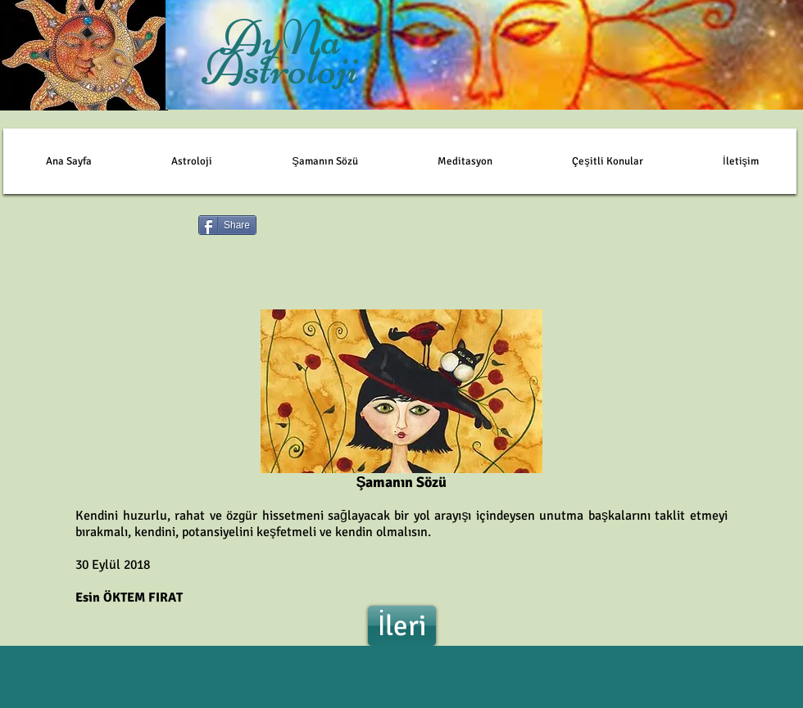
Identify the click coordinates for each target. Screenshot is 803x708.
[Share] (227, 225)
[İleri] (402, 626)
